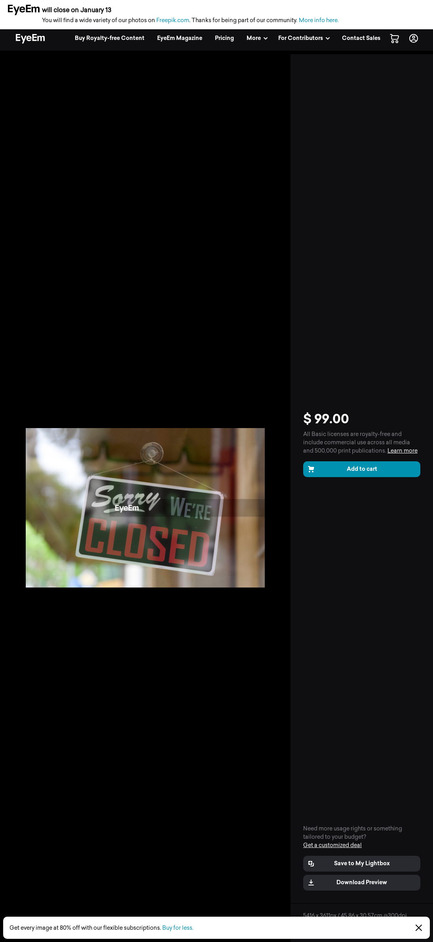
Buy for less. (178, 928)
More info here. (319, 20)
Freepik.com (172, 20)
